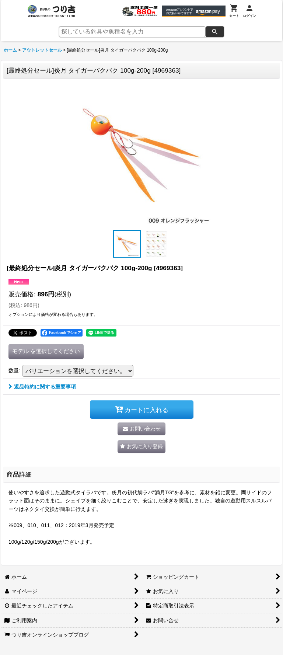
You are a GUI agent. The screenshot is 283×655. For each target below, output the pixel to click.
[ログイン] (249, 11)
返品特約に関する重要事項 (42, 387)
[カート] (234, 11)
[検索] (215, 31)
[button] (127, 244)
